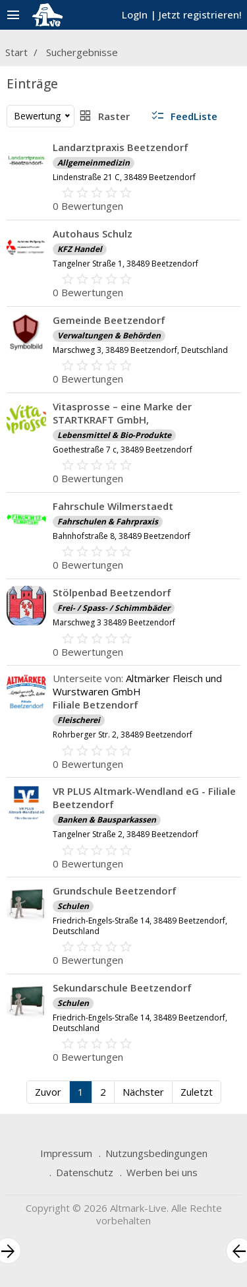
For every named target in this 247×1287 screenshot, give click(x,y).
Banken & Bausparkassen (106, 819)
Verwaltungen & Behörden (109, 335)
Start (16, 52)
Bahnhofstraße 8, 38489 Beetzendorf (121, 536)
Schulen (73, 906)
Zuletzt (196, 1091)
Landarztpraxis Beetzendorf (120, 147)
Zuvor (48, 1091)
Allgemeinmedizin (93, 162)
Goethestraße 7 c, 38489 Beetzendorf (122, 449)
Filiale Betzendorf (95, 704)
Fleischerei (78, 720)
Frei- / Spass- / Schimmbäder (113, 607)
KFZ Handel (79, 249)
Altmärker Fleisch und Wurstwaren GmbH (137, 685)
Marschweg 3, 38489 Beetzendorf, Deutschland (140, 350)
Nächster (143, 1091)
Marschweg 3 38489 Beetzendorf (114, 622)
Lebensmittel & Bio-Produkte (114, 435)
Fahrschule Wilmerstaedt (113, 506)
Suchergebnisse (82, 52)
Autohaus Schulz (92, 233)
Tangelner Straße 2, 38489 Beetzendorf (125, 834)
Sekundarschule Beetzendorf (122, 987)
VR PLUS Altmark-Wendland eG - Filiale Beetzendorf (144, 797)
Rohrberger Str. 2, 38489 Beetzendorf (122, 734)
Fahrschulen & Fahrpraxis (107, 521)
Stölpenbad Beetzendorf (112, 592)
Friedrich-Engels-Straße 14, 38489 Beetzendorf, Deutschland (140, 926)
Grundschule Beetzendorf (115, 890)
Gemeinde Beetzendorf (109, 320)
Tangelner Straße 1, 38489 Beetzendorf (125, 263)
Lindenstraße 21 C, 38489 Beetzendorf (124, 177)
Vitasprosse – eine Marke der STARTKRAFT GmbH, (122, 413)
